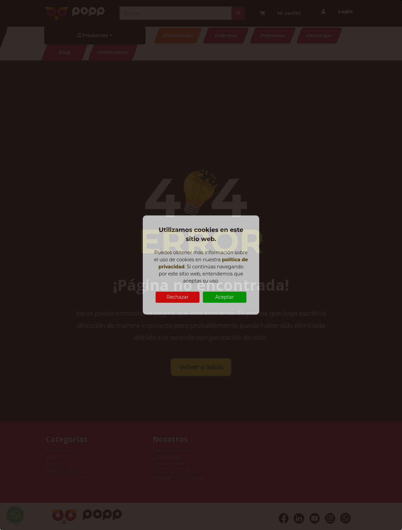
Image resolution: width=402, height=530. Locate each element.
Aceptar (224, 297)
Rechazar (177, 297)
